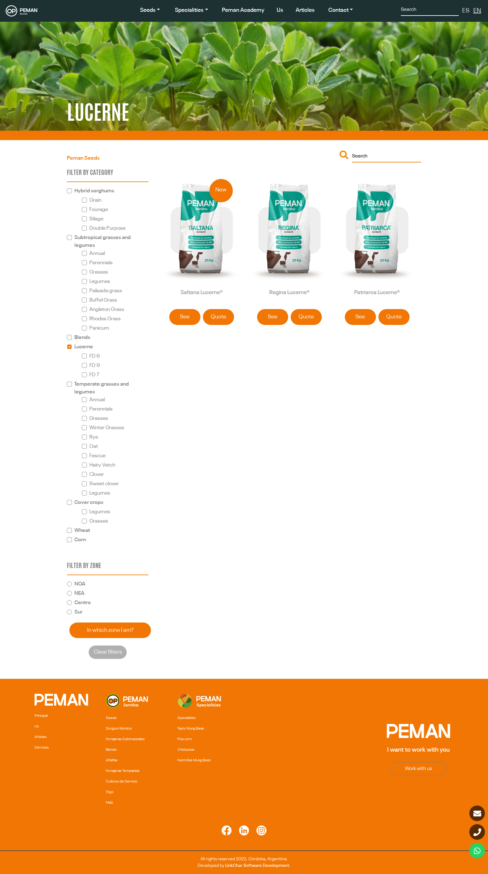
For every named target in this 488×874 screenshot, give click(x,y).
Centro (82, 602)
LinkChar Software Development (257, 865)
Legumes (99, 281)
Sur (78, 612)
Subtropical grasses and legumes (102, 241)
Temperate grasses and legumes (101, 388)
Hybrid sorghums (94, 191)
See (185, 317)
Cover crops (88, 502)
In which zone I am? (110, 630)
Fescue (97, 455)
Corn (80, 540)
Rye (93, 437)
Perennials (101, 262)
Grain (95, 200)
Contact (338, 10)
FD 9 (94, 365)
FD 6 (94, 356)
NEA (79, 593)
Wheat (82, 530)
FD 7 (94, 375)
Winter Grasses (106, 427)
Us (280, 10)
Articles (305, 10)
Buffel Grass (103, 300)
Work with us (418, 768)
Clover (96, 474)
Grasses (98, 272)
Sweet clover (104, 483)
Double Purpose (107, 228)
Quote (218, 317)
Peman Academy (243, 10)
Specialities (189, 10)
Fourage (98, 209)
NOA (79, 584)
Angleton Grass (106, 309)
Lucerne (83, 347)
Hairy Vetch (102, 465)
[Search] (430, 9)
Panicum (99, 328)
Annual (97, 253)
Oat (93, 446)
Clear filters (108, 652)
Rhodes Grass (105, 319)
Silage (96, 219)
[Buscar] (386, 155)
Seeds (148, 10)
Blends (82, 337)
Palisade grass (105, 291)
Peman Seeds (83, 158)
